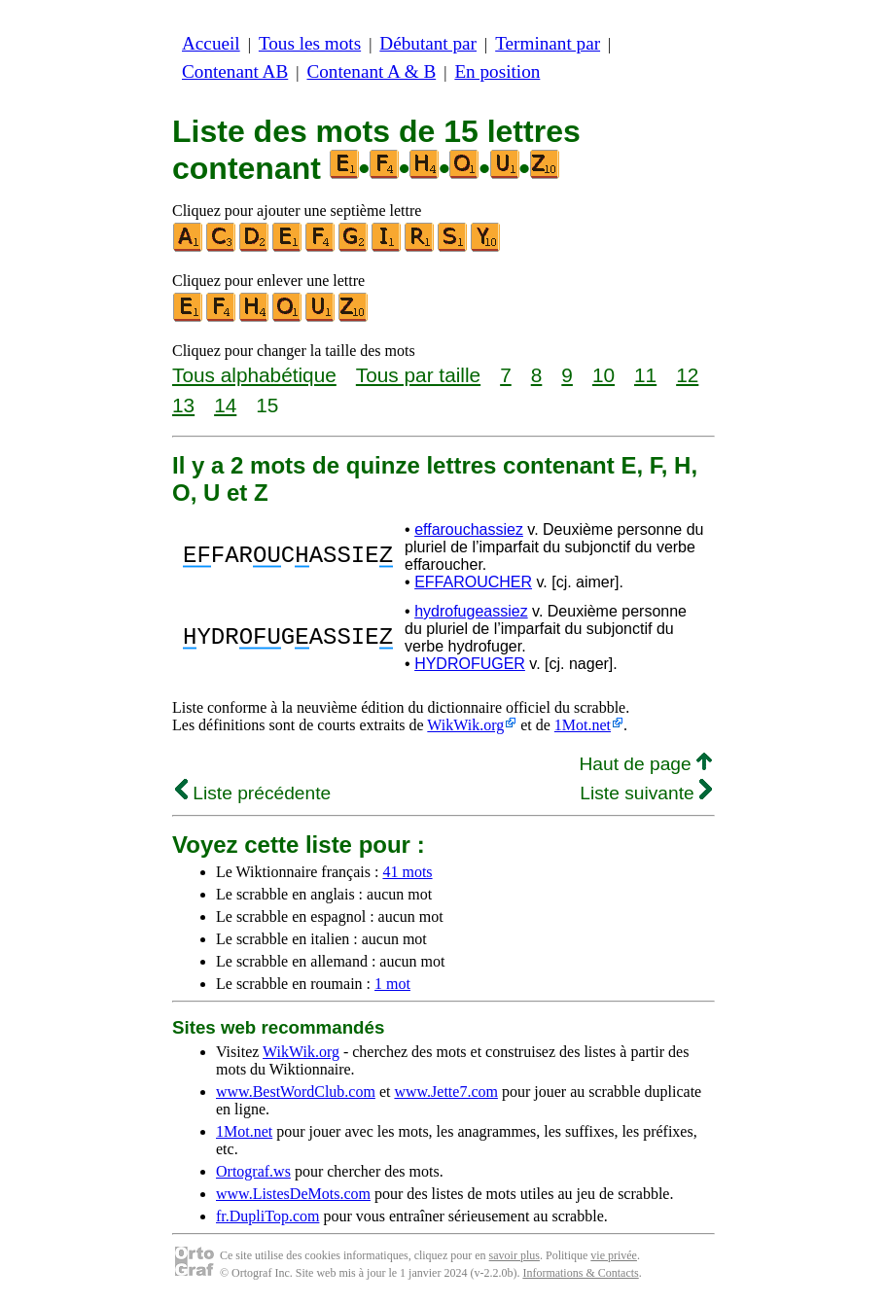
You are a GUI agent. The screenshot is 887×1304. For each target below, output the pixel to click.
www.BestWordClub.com (295, 1091)
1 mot (392, 983)
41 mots (407, 871)
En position (497, 71)
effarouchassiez (468, 529)
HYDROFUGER (469, 663)
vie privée (613, 1255)
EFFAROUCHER (473, 582)
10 (603, 375)
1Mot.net (582, 725)
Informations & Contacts (580, 1273)
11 (645, 375)
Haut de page (645, 764)
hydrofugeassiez (471, 611)
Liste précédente (253, 793)
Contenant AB (235, 71)
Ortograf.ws (253, 1171)
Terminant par (547, 43)
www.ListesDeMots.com (293, 1193)
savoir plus (514, 1255)
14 (225, 405)
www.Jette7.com (446, 1091)
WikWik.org (465, 725)
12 (687, 375)
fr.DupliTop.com (267, 1216)
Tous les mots (310, 43)
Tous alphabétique (254, 375)
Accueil (211, 43)
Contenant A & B (371, 71)
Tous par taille (418, 375)
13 (183, 405)
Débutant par (428, 43)
